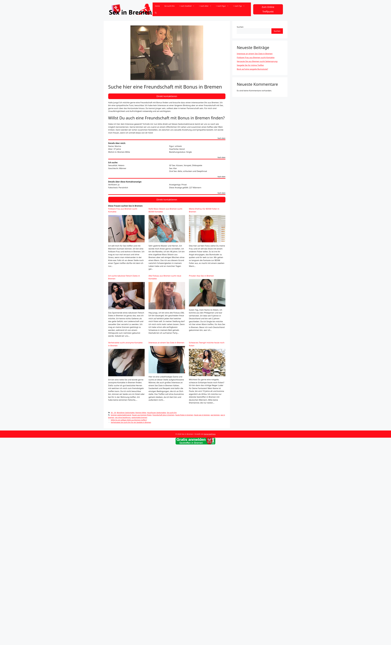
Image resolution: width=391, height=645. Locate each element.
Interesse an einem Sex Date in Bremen (166, 341)
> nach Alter (206, 5)
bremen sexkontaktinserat (121, 413)
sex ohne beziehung (123, 416)
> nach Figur (223, 5)
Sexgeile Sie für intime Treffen (250, 64)
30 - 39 (113, 411)
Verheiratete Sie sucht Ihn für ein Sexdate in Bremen (131, 421)
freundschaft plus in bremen (163, 413)
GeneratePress (210, 432)
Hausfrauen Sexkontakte (156, 411)
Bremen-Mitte (140, 411)
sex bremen (215, 413)
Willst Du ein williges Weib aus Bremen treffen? (129, 418)
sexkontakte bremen (139, 416)
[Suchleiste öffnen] (156, 12)
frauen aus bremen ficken (142, 413)
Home (157, 6)
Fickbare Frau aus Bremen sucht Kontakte (255, 57)
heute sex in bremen (202, 413)
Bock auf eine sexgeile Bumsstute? (252, 68)
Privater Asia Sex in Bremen (201, 274)
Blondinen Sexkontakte (126, 411)
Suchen (240, 26)
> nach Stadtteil (188, 5)
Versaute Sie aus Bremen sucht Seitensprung (257, 61)
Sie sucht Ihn (169, 6)
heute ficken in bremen (184, 413)
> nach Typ (240, 5)
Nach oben (221, 137)
